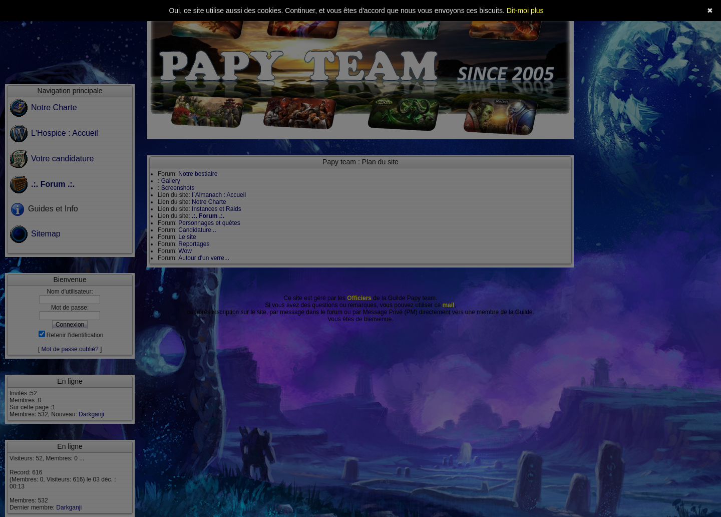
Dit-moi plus (525, 11)
